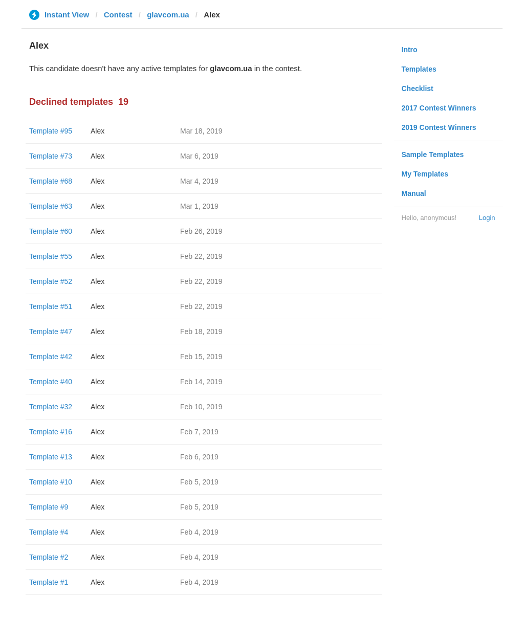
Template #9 (48, 507)
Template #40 (50, 382)
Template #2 (48, 557)
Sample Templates (433, 154)
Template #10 (50, 482)
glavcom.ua (168, 14)
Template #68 (50, 181)
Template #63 (50, 206)
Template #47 (50, 331)
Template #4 (48, 532)
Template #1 (48, 582)
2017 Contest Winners (439, 108)
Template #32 (50, 407)
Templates (419, 69)
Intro (410, 50)
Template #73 (50, 156)
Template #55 (50, 256)
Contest (118, 14)
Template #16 (50, 432)
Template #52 (50, 281)
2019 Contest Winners (439, 127)
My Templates (425, 174)
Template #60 (50, 231)
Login (487, 218)
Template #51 (50, 306)
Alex (97, 131)
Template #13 (50, 457)
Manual (414, 193)
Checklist (417, 88)
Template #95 (50, 131)
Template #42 (50, 356)
